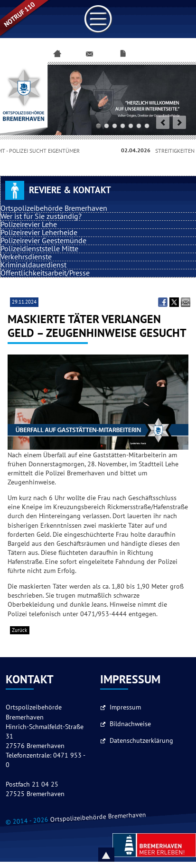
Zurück (19, 630)
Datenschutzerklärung (141, 741)
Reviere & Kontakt (70, 190)
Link (98, 19)
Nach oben (117, 854)
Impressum (125, 707)
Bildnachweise (130, 724)
